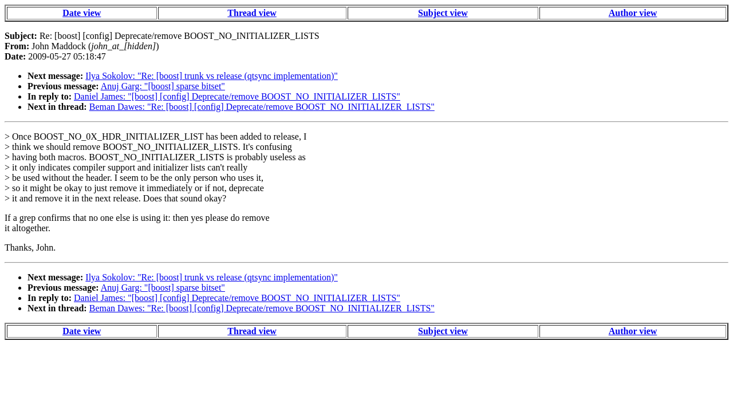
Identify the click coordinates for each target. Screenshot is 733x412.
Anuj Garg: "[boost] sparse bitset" (163, 86)
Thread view (251, 13)
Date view (81, 13)
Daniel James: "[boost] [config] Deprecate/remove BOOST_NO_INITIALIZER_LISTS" (237, 96)
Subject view (443, 13)
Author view (633, 13)
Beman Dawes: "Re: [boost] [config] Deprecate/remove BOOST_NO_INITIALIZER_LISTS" (262, 107)
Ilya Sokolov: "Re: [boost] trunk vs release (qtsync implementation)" (211, 76)
